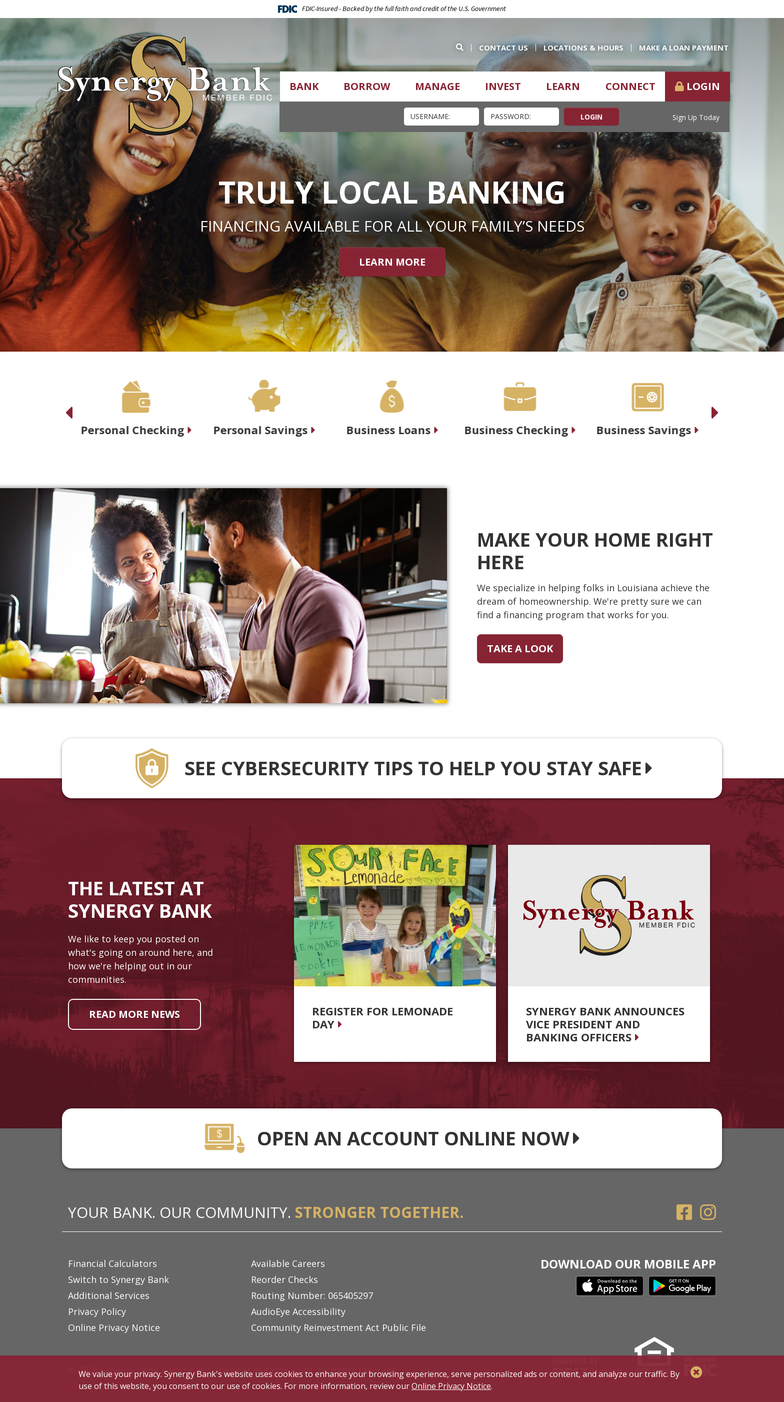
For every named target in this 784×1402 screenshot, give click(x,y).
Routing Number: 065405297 (312, 1295)
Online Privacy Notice (114, 1327)
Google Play (682, 1286)
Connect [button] (631, 86)
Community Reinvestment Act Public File (338, 1327)
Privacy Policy (97, 1311)
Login (703, 86)
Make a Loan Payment (683, 48)
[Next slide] (715, 407)
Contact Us (503, 48)
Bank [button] (304, 86)
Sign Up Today (696, 117)
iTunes (610, 1286)
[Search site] (463, 47)
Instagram (708, 1212)
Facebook (684, 1212)
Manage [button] (437, 86)
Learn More (392, 261)
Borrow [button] (367, 86)
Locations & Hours (584, 48)
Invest (503, 86)
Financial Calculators (112, 1263)
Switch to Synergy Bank (118, 1279)
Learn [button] (563, 86)
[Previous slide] (69, 407)
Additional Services (109, 1295)
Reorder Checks (284, 1279)
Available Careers (288, 1263)
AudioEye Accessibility (298, 1311)
